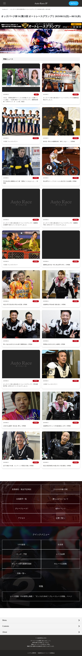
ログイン (73, 3)
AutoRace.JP (5, 9)
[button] (4, 3)
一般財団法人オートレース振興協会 (45, 652)
